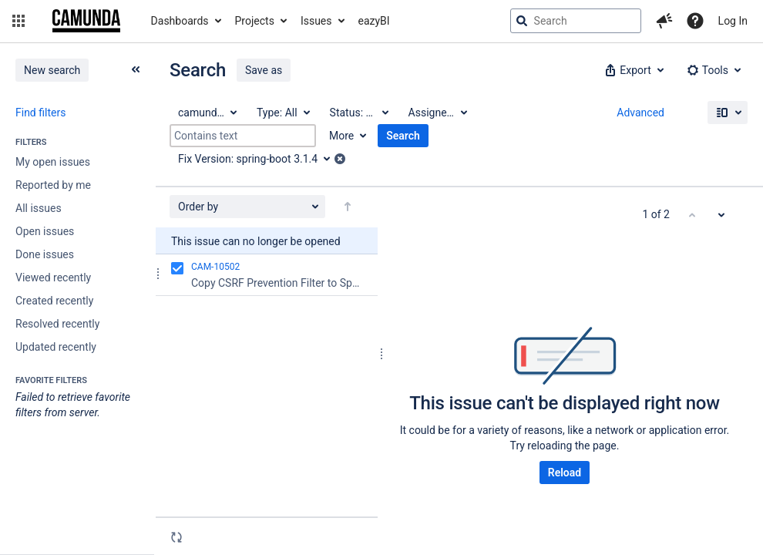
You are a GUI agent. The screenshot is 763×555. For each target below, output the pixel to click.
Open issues (44, 231)
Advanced (640, 112)
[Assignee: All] (437, 112)
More (341, 136)
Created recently (54, 300)
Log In (733, 21)
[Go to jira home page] (86, 20)
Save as (263, 70)
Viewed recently (53, 277)
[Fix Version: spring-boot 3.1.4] (259, 158)
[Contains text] (243, 135)
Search (403, 136)
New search (52, 70)
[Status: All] (358, 112)
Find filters (40, 112)
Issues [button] (316, 21)
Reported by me (53, 185)
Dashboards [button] (180, 21)
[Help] (695, 20)
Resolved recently (57, 324)
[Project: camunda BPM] (207, 112)
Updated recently (55, 347)
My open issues (52, 162)
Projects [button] (254, 21)
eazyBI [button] (374, 21)
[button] (18, 20)
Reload (564, 472)
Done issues (44, 254)
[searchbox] (575, 20)
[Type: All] (282, 112)
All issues (38, 208)
